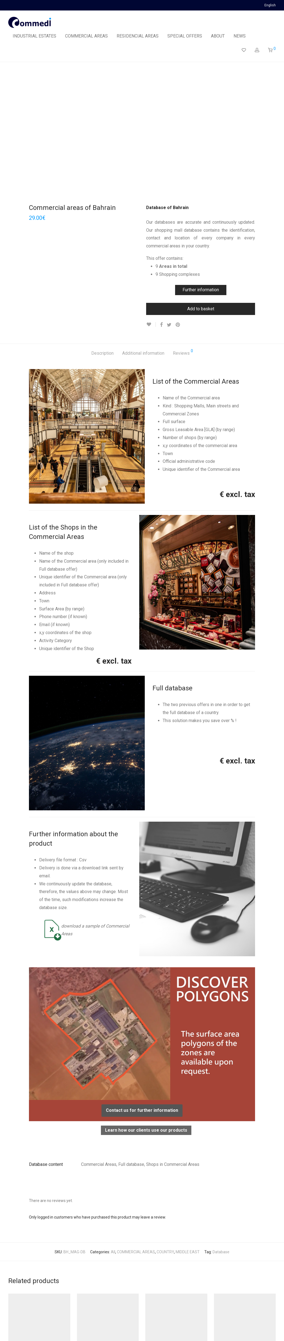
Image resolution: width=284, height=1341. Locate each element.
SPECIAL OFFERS (184, 36)
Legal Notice (19, 1328)
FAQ (100, 1328)
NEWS (240, 36)
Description (102, 223)
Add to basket (200, 178)
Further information (201, 159)
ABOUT (218, 36)
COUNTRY (165, 1122)
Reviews (183, 222)
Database (221, 1122)
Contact (117, 1328)
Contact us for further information (142, 980)
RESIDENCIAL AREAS (138, 36)
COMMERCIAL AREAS (86, 36)
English (270, 5)
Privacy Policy (47, 1328)
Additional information (143, 223)
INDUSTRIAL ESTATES (34, 36)
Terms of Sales (78, 1328)
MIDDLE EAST (188, 1122)
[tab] (102, 223)
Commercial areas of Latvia (240, 1246)
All (113, 1122)
